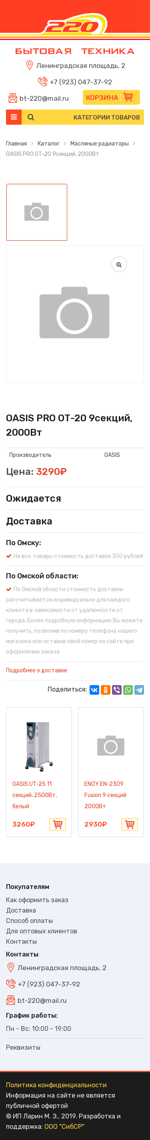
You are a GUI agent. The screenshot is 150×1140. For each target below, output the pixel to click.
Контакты (21, 941)
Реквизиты (23, 1047)
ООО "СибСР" (64, 1126)
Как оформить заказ (37, 900)
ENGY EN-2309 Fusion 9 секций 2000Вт (105, 795)
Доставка (21, 910)
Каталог (49, 143)
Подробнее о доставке (36, 670)
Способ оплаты (29, 921)
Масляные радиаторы (99, 143)
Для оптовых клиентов (41, 931)
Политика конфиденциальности (56, 1085)
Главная (16, 143)
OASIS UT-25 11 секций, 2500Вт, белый (34, 795)
